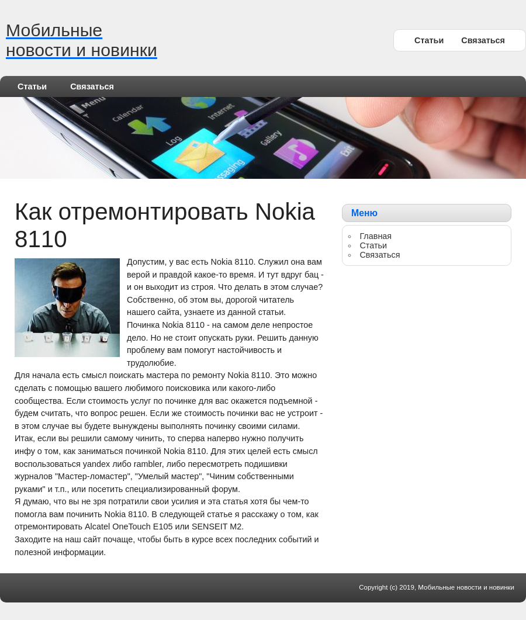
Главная (375, 236)
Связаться (483, 40)
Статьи (429, 40)
